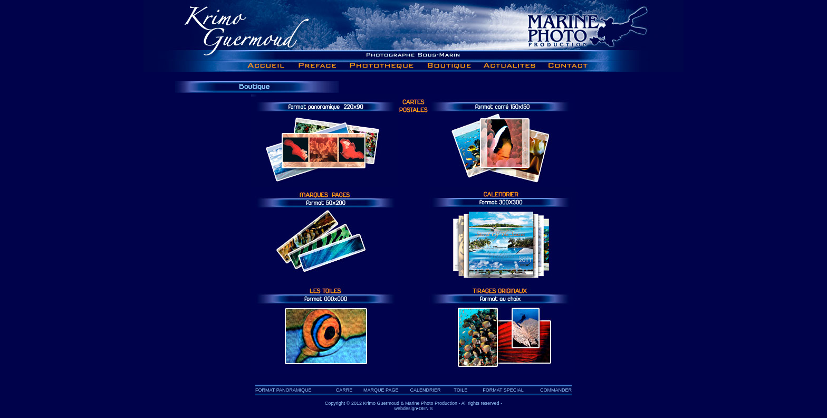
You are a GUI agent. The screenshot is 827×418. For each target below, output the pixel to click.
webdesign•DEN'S (414, 408)
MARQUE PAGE (380, 390)
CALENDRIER (425, 390)
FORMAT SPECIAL (503, 390)
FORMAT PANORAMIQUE (283, 390)
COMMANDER (556, 390)
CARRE (344, 390)
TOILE (460, 390)
